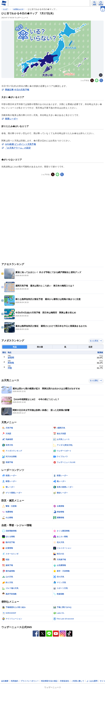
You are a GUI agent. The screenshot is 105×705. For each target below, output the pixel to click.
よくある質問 (91, 681)
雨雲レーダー (11, 119)
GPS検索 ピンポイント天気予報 (20, 144)
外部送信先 (64, 681)
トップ (5, 9)
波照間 (11, 358)
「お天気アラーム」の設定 (18, 148)
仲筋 (10, 368)
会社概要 (4, 681)
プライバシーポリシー (29, 681)
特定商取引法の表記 (49, 681)
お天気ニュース (18, 9)
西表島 (11, 363)
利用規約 (14, 681)
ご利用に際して (77, 681)
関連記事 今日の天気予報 (17, 89)
